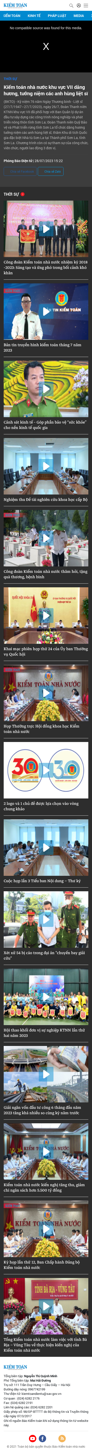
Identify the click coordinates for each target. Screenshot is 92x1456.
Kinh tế (34, 15)
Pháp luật (57, 15)
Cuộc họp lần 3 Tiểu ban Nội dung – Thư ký (42, 881)
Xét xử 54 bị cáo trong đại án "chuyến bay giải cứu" (44, 955)
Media (79, 15)
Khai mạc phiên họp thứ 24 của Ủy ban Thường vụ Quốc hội (46, 651)
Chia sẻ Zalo (50, 171)
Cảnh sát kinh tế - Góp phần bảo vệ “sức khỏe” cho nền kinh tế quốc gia (45, 425)
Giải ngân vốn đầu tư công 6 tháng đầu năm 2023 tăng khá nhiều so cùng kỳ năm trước (42, 1110)
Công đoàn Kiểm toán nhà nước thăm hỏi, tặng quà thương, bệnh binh (45, 574)
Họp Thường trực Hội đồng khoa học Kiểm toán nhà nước (41, 729)
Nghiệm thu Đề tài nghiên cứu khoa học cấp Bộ (46, 499)
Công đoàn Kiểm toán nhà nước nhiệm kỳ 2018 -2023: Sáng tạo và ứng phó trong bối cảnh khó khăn (46, 268)
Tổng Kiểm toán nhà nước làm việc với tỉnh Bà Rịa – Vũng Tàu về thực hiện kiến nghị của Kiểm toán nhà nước (45, 1345)
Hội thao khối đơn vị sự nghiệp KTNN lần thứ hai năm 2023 (44, 1033)
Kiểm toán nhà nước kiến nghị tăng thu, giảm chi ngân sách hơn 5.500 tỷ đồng (44, 1187)
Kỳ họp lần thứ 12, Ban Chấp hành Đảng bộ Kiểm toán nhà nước (42, 1265)
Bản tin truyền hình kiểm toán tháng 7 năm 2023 (42, 347)
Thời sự (10, 78)
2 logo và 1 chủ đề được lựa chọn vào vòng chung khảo (41, 806)
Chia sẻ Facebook (20, 171)
